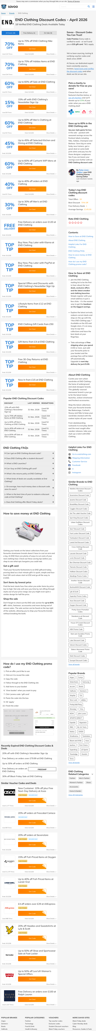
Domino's (83, 691)
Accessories (74, 787)
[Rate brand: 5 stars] (81, 223)
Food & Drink (29, 1026)
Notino (72, 732)
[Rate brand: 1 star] (69, 223)
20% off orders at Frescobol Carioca (36, 813)
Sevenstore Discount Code (79, 495)
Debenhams (74, 682)
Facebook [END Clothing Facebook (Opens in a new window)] (74, 465)
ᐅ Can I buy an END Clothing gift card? (21, 468)
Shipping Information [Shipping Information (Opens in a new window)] (79, 458)
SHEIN (80, 732)
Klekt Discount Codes (77, 656)
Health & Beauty (31, 1029)
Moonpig (73, 709)
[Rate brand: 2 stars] (72, 223)
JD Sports (84, 750)
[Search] (75, 7)
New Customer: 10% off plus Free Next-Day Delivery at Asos (35, 789)
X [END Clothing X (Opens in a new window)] (70, 469)
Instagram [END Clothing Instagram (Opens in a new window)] (74, 472)
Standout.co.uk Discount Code (80, 617)
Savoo (3, 13)
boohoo (72, 745)
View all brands (74, 664)
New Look (73, 700)
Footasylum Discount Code (79, 538)
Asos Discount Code (77, 601)
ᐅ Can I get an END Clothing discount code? (23, 453)
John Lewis (82, 714)
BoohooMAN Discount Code (80, 587)
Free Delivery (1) (29, 33)
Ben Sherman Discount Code (80, 562)
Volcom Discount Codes (78, 645)
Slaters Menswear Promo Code (80, 650)
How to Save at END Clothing (80, 236)
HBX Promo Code (76, 629)
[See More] (91, 774)
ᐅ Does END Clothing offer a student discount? (24, 458)
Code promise (23, 795)
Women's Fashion (76, 782)
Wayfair (72, 695)
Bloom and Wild (75, 741)
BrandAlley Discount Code (79, 504)
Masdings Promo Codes (78, 576)
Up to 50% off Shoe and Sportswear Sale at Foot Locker (37, 952)
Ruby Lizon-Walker (82, 171)
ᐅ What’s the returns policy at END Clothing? (23, 473)
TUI (81, 695)
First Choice (83, 745)
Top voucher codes (55, 1021)
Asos (87, 741)
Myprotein (83, 723)
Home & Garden (75, 791)
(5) (48, 33)
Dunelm (84, 754)
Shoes (88, 782)
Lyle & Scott (74, 592)
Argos (72, 677)
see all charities (75, 98)
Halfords (73, 691)
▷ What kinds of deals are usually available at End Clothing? (26, 480)
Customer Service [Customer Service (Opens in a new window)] (77, 461)
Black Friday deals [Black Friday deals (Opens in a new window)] (79, 1021)
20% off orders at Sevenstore (33, 835)
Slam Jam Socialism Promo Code (80, 635)
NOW (72, 714)
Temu (72, 759)
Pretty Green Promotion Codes (80, 611)
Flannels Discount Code (78, 567)
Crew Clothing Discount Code (80, 548)
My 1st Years (82, 727)
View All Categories (75, 795)
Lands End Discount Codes (79, 542)
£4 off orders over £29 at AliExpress (36, 903)
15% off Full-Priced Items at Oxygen (37, 857)
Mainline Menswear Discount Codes (80, 490)
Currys (80, 677)
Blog (74, 1026)
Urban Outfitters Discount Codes (80, 523)
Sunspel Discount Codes (78, 660)
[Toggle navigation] (93, 6)
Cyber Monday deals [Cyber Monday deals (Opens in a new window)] (80, 1024)
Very (81, 709)
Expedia (72, 723)
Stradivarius (74, 736)
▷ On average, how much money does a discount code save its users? (27, 487)
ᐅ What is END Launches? (15, 463)
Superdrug (73, 750)
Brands (11, 13)
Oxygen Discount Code (78, 605)
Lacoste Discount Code (78, 553)
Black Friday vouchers (57, 1029)
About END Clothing (76, 240)
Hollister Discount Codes (79, 572)
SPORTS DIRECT (76, 718)
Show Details (51, 54)
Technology (29, 1024)
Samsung (85, 682)
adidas (83, 700)
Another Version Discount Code (80, 582)
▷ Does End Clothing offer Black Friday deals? (24, 502)
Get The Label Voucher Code (80, 513)
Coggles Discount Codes (78, 509)
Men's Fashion (84, 778)
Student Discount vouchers (58, 1026)
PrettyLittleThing (76, 704)
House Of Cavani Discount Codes (80, 624)
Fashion (72, 778)
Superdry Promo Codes (78, 596)
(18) (10, 33)
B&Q (71, 727)
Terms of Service (74, 1)
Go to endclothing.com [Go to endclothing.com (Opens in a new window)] (79, 454)
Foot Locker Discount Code (79, 533)
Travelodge (74, 754)
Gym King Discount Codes (79, 518)
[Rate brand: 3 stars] (75, 223)
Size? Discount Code (77, 529)
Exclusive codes (54, 1024)
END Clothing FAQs (76, 251)
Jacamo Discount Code (78, 500)
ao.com (72, 686)
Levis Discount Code (77, 558)
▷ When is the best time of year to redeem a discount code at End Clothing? (27, 495)
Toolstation (86, 736)
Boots (81, 686)
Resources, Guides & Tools (82, 1029)
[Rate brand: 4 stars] (78, 223)
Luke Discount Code (77, 640)
